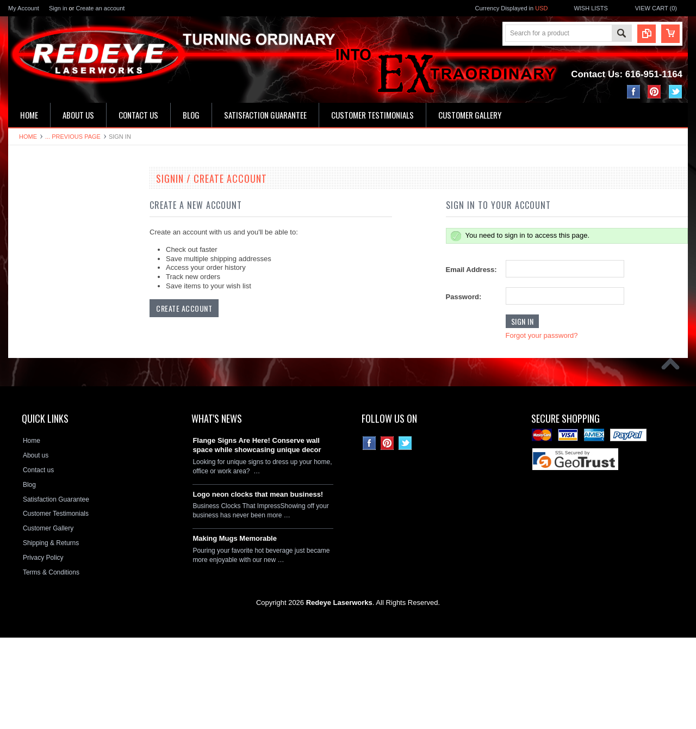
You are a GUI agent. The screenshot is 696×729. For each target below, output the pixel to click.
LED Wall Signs (36, 236)
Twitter (675, 91)
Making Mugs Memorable (234, 630)
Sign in (58, 8)
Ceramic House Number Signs (58, 309)
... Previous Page (73, 136)
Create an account (100, 8)
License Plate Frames (45, 383)
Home (28, 136)
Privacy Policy (43, 649)
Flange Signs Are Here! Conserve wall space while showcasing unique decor (256, 536)
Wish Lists (590, 8)
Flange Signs (33, 328)
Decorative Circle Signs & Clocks (61, 346)
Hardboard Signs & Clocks (52, 291)
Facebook (634, 91)
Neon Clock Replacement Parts (59, 439)
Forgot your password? (542, 335)
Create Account (184, 308)
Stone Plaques (35, 420)
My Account (23, 8)
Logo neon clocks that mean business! (257, 585)
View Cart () (656, 8)
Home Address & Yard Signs (55, 273)
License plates (35, 365)
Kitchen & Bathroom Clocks (54, 254)
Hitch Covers (33, 402)
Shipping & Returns (51, 634)
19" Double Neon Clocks (49, 199)
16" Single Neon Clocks (48, 217)
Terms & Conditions (51, 664)
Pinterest (654, 91)
